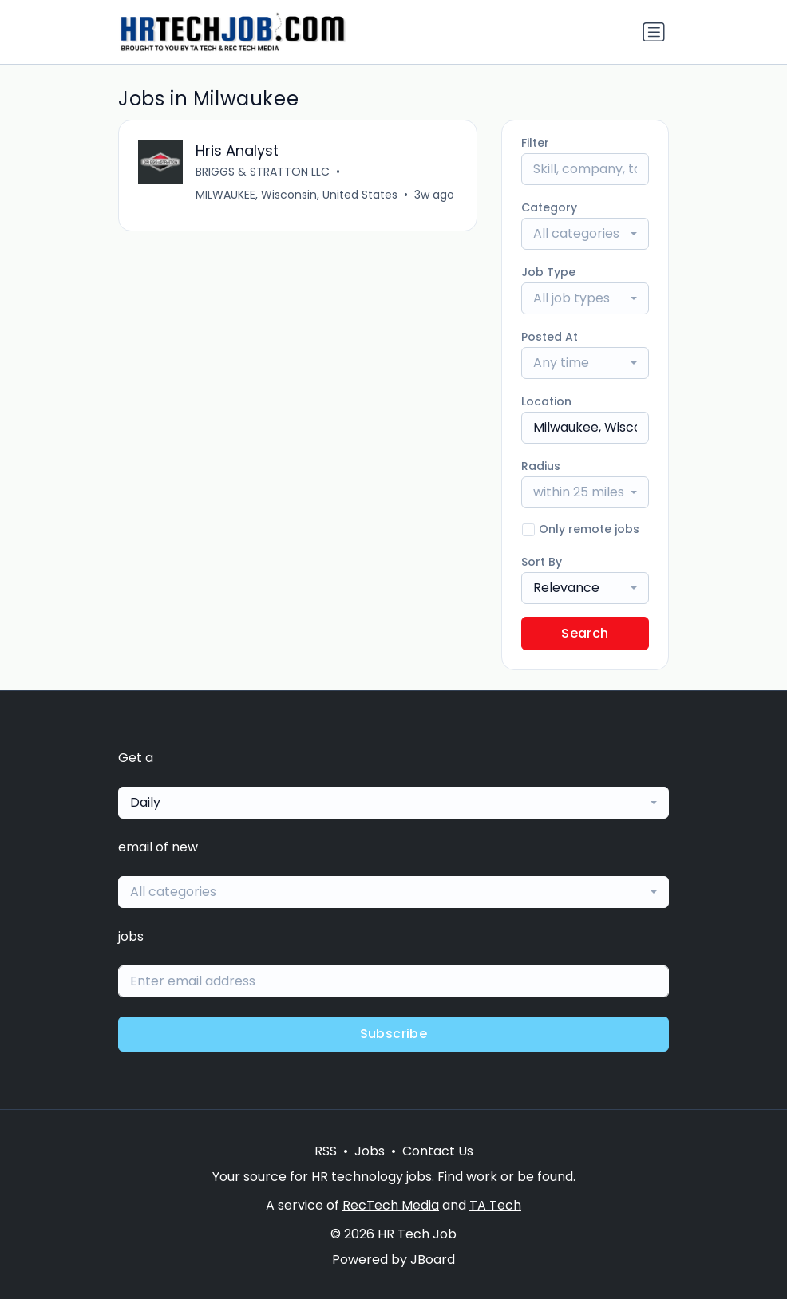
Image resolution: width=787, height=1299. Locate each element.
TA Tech (495, 1205)
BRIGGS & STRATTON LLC (263, 172)
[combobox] (585, 234)
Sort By (541, 562)
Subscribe (394, 1034)
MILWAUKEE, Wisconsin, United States (296, 195)
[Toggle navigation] (654, 32)
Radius (540, 466)
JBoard (432, 1259)
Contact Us (437, 1151)
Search (584, 633)
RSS (325, 1151)
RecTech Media (390, 1205)
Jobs (369, 1151)
